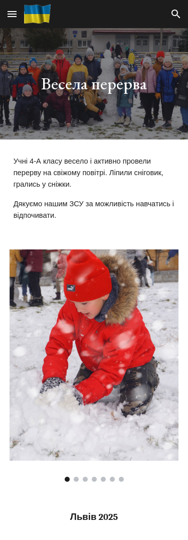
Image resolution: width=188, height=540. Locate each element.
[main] (94, 83)
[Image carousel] (94, 365)
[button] (12, 14)
